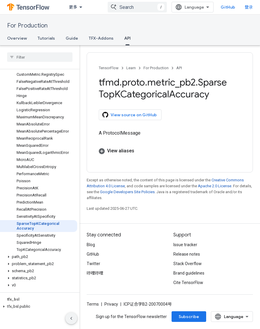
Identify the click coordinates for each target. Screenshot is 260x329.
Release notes (186, 254)
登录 (249, 7)
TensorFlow (109, 68)
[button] (38, 256)
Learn (131, 68)
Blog (91, 244)
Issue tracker (185, 244)
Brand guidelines (188, 273)
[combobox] (137, 7)
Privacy (111, 304)
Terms (93, 304)
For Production (27, 25)
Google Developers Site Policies (127, 192)
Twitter (93, 263)
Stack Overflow (187, 263)
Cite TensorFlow (188, 282)
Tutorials (46, 38)
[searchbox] (39, 57)
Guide (72, 38)
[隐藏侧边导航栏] (71, 318)
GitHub (228, 7)
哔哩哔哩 (95, 273)
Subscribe (189, 316)
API (179, 68)
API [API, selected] (127, 38)
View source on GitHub (129, 115)
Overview (17, 38)
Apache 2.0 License (214, 186)
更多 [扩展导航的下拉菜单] (73, 7)
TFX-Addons (101, 38)
